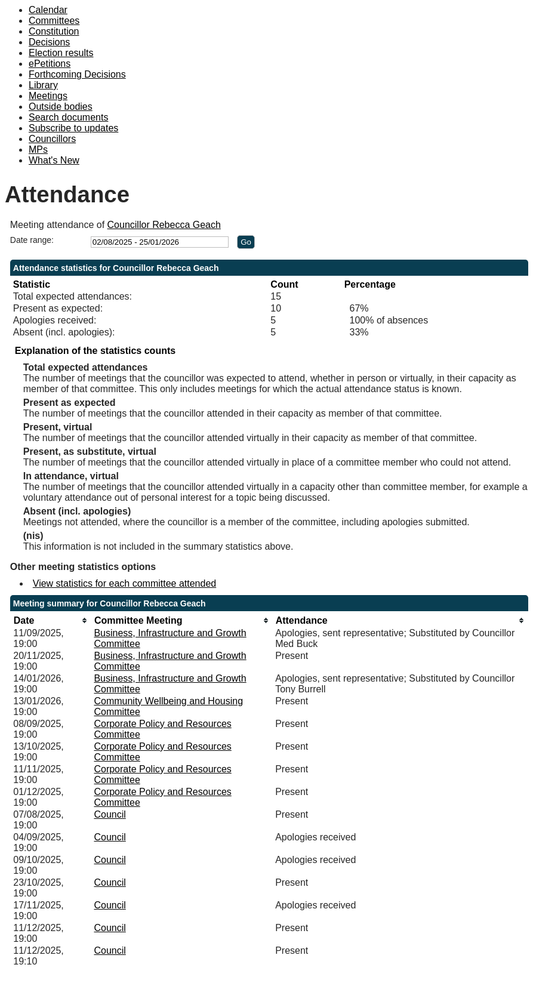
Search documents (68, 117)
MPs (38, 149)
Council (109, 814)
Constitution (54, 31)
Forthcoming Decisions (77, 74)
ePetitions (49, 63)
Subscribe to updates (73, 128)
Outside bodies (61, 106)
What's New (54, 160)
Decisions (49, 42)
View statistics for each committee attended (124, 583)
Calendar (48, 10)
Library (43, 85)
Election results (61, 53)
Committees (54, 21)
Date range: (32, 240)
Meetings (48, 96)
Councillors (52, 139)
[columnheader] (50, 620)
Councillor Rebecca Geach (164, 225)
